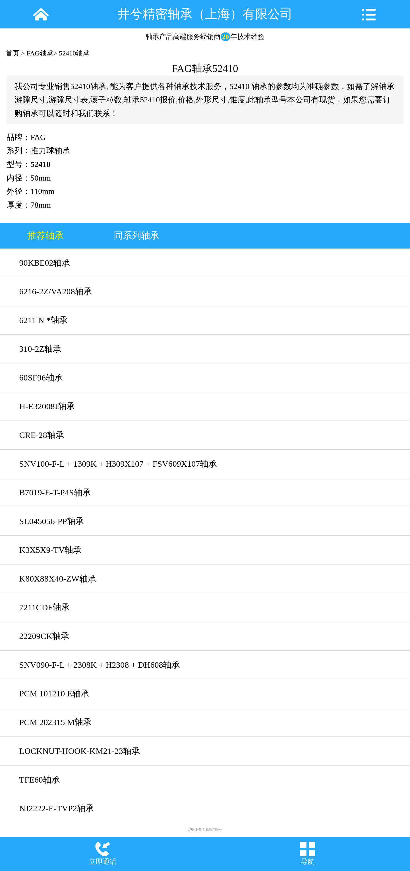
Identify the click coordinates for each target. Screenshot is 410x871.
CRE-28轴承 (41, 435)
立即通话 (102, 861)
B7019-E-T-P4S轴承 (55, 492)
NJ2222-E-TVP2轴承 (56, 808)
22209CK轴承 (44, 636)
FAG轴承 (40, 53)
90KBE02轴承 (45, 262)
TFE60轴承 (39, 779)
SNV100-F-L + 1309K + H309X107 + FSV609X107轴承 (118, 463)
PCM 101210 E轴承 (54, 693)
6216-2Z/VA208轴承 (55, 291)
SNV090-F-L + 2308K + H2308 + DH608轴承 (99, 664)
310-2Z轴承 (40, 348)
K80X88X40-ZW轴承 (57, 578)
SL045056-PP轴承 (51, 521)
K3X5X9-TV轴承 (50, 550)
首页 (12, 53)
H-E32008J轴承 (47, 406)
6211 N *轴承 (43, 320)
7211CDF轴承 (44, 607)
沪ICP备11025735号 (205, 829)
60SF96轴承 (41, 377)
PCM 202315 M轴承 (55, 722)
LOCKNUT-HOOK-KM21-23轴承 (79, 751)
